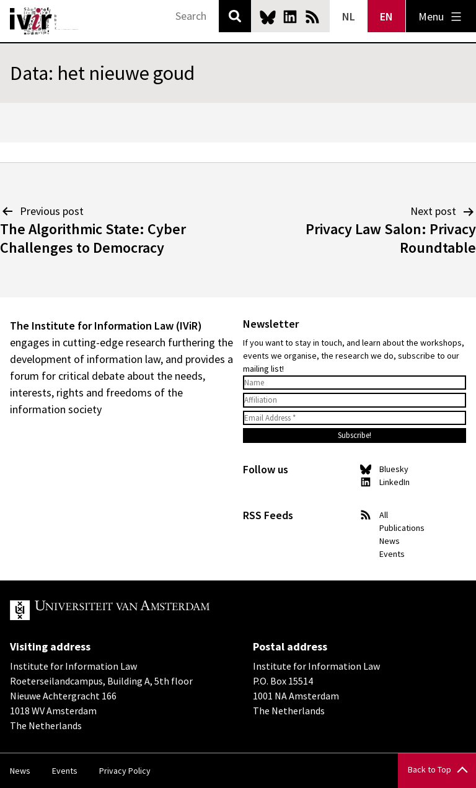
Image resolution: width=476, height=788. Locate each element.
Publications (402, 527)
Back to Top (429, 769)
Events (392, 553)
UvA (154, 610)
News (389, 540)
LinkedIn (290, 16)
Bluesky (267, 16)
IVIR (44, 21)
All (383, 514)
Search (235, 16)
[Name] (354, 382)
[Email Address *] (354, 418)
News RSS (312, 16)
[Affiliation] (354, 400)
